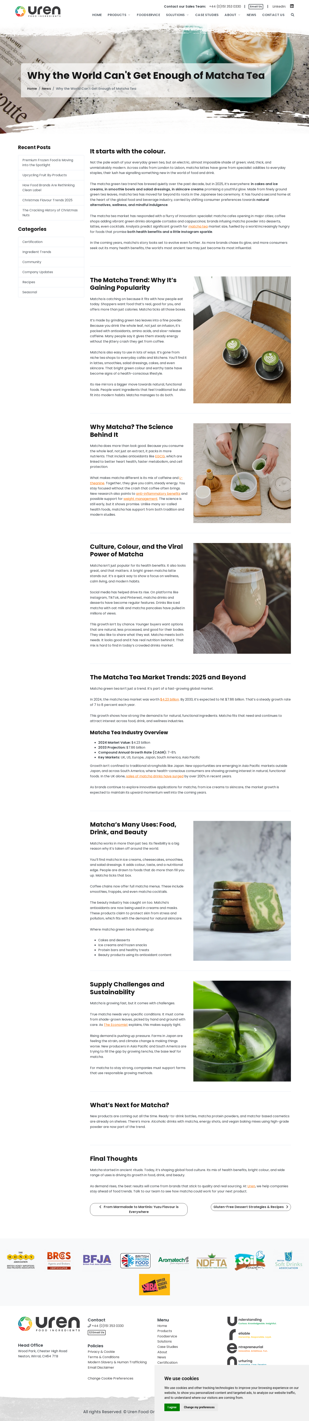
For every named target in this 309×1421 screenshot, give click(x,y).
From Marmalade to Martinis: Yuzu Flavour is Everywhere (139, 1209)
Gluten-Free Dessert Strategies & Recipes (250, 1207)
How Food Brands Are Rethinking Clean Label (48, 187)
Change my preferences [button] (199, 1407)
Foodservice (167, 1336)
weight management (140, 498)
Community (31, 262)
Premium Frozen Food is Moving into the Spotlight (47, 162)
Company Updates (37, 272)
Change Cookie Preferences (110, 1378)
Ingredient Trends (36, 252)
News (46, 88)
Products (164, 1331)
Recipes (28, 282)
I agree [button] (172, 1407)
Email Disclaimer (101, 1367)
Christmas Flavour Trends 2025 (47, 200)
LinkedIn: (279, 6)
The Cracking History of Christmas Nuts (50, 212)
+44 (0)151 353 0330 (225, 6)
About (162, 1352)
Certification (32, 241)
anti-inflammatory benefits (158, 493)
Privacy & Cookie (101, 1351)
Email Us (256, 6)
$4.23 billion (169, 699)
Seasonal (29, 292)
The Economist (116, 1024)
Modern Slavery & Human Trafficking (117, 1362)
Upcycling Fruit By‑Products (44, 175)
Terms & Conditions (103, 1357)
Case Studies (167, 1346)
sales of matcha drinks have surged (154, 776)
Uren (251, 1186)
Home (32, 88)
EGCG (160, 456)
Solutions (164, 1341)
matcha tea (198, 226)
